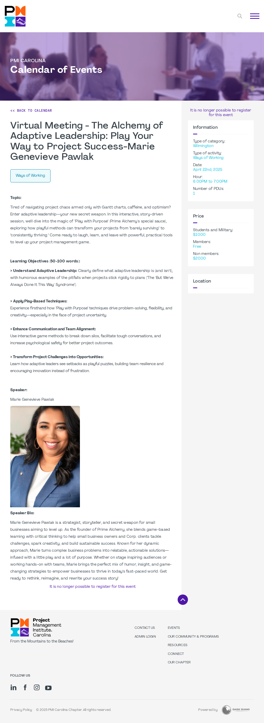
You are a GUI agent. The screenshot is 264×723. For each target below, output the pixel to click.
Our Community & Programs (193, 636)
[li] (13, 687)
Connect (176, 654)
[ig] (37, 687)
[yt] (48, 688)
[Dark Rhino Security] (235, 710)
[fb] (25, 687)
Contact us (145, 628)
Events (174, 628)
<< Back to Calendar (31, 110)
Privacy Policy (21, 710)
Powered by (208, 710)
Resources (177, 645)
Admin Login (145, 636)
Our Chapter (179, 662)
